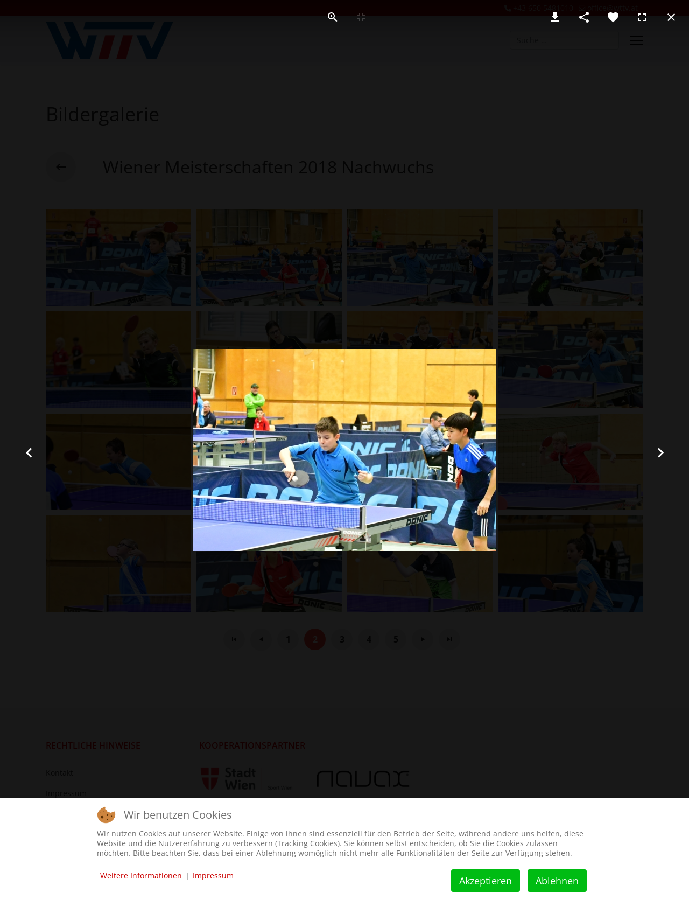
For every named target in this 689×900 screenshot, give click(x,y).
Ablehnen (557, 880)
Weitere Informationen (141, 875)
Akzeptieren (485, 880)
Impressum (213, 875)
